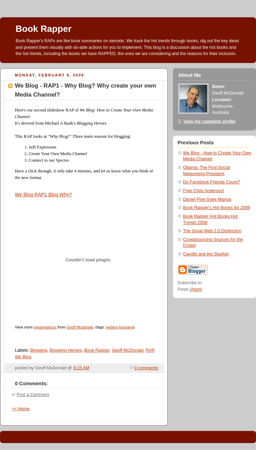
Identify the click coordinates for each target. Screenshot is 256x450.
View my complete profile (209, 121)
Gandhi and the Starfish (206, 254)
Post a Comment (33, 394)
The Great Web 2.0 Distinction (212, 230)
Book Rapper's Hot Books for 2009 (216, 207)
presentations (45, 327)
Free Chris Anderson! (203, 190)
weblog (112, 327)
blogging (126, 327)
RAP (150, 350)
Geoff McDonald (127, 350)
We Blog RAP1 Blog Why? (43, 194)
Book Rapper (44, 29)
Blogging (38, 350)
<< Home (21, 408)
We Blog (23, 356)
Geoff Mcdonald (79, 327)
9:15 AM (81, 368)
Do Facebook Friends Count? (211, 182)
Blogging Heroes (65, 350)
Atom (196, 289)
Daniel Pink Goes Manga (207, 199)
